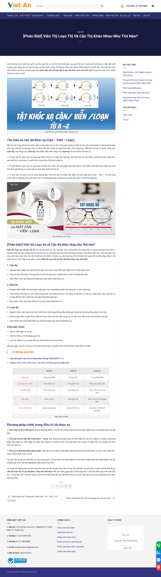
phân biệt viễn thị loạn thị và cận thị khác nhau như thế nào (66, 70)
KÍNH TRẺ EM (111, 15)
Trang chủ (12, 15)
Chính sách (127, 115)
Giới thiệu (25, 15)
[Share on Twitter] (57, 486)
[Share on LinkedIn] (70, 486)
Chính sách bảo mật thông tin (69, 542)
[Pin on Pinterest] (66, 486)
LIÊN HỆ (146, 15)
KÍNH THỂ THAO (82, 15)
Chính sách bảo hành (66, 528)
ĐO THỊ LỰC (125, 15)
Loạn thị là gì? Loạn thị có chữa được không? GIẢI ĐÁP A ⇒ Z (36, 358)
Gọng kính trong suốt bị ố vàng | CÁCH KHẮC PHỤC (136, 99)
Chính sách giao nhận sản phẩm (136, 93)
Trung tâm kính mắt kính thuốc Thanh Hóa (28, 475)
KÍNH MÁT (68, 15)
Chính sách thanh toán (66, 537)
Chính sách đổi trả (65, 532)
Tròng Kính (97, 15)
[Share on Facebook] (52, 486)
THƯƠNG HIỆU (54, 15)
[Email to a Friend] (61, 486)
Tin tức (136, 15)
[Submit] (102, 6)
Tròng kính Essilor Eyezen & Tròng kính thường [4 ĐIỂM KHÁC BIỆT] (137, 81)
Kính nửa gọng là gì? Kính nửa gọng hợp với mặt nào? (90, 498)
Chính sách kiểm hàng (132, 88)
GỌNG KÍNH (38, 15)
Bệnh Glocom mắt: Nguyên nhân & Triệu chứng (137, 74)
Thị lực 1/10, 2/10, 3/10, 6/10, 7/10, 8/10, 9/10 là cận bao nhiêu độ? (39, 363)
